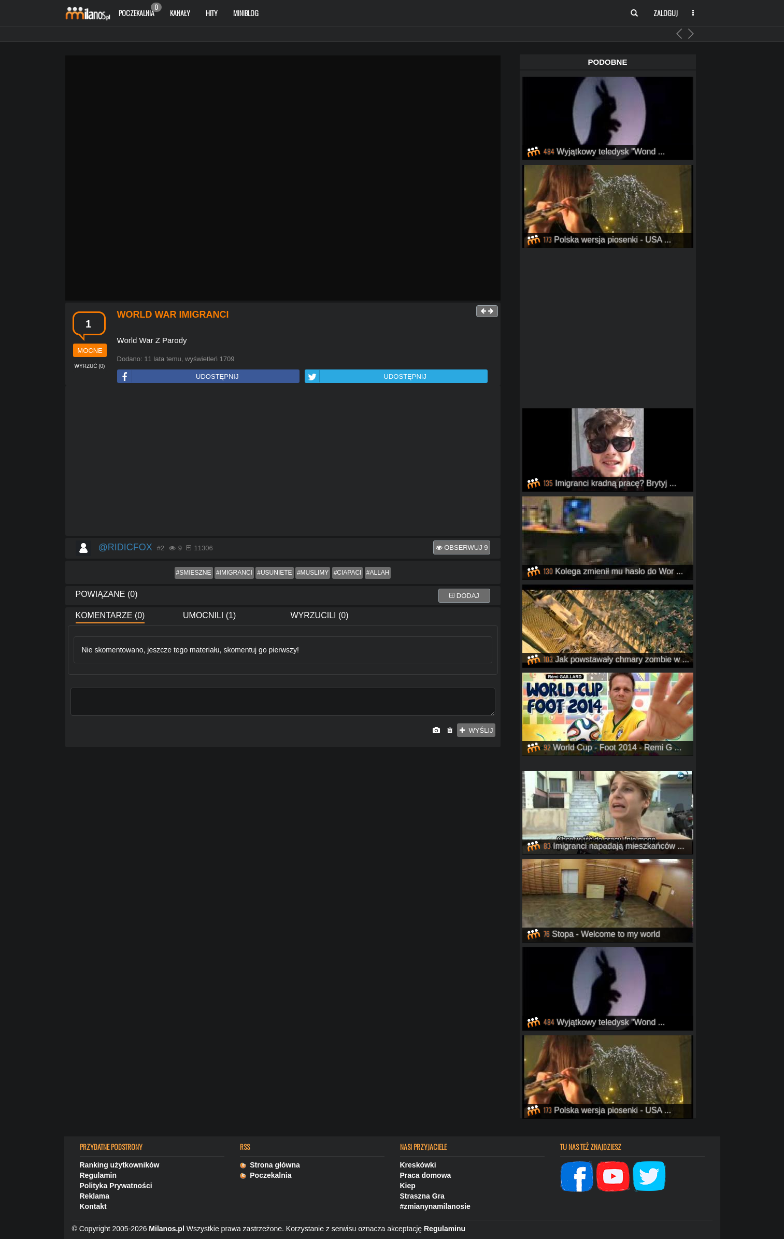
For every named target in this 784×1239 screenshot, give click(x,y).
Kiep (408, 1185)
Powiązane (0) (107, 594)
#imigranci (234, 572)
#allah (378, 572)
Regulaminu (444, 1228)
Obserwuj (462, 547)
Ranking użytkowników (120, 1165)
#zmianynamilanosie (435, 1206)
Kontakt (93, 1206)
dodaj (464, 596)
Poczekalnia (140, 10)
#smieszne (193, 572)
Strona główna (270, 1165)
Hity (212, 12)
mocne (89, 350)
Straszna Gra (422, 1196)
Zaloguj (665, 12)
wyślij (476, 730)
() (90, 366)
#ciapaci (348, 572)
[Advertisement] (283, 461)
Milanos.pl (166, 1228)
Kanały (180, 12)
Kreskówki (418, 1165)
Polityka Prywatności (116, 1185)
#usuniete (274, 572)
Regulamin (98, 1175)
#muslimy (313, 572)
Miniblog (246, 12)
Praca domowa (425, 1175)
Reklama (95, 1196)
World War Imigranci (173, 314)
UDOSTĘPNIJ (178, 376)
